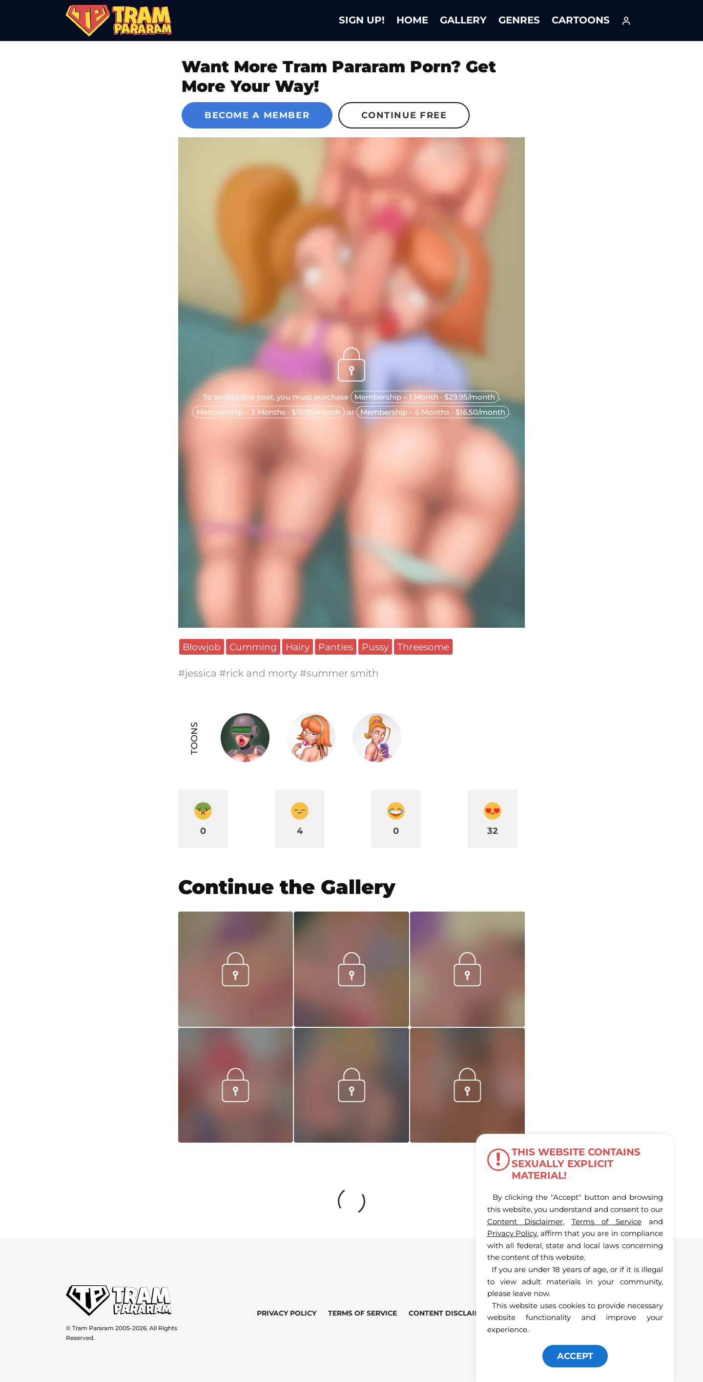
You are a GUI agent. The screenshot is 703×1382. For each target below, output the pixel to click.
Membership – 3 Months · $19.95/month (268, 412)
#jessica (198, 673)
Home (412, 20)
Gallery (463, 20)
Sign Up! (362, 20)
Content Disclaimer (449, 1313)
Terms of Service (362, 1313)
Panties (335, 647)
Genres (519, 20)
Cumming (253, 647)
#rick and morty (259, 673)
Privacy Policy (286, 1313)
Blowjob (202, 647)
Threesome (423, 647)
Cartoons (581, 20)
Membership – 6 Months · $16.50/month (432, 412)
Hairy (298, 647)
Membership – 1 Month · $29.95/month (424, 397)
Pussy (375, 647)
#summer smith (339, 673)
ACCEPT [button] (575, 1356)
